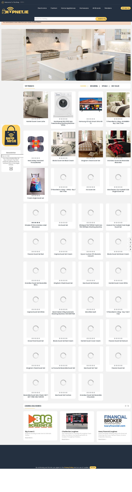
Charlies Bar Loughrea (70, 431)
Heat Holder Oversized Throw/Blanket (36, 161)
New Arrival (94, 86)
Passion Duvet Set (118, 368)
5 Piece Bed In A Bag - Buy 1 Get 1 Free (118, 313)
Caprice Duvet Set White (35, 312)
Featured (83, 86)
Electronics (42, 8)
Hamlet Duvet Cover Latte (35, 121)
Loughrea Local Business (33, 406)
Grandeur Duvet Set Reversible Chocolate (91, 396)
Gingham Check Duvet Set (90, 161)
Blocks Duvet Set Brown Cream (118, 254)
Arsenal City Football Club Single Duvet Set (118, 226)
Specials (105, 86)
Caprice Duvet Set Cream (63, 254)
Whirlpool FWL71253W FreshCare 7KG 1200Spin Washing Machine (90, 226)
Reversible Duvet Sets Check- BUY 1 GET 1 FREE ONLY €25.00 (35, 396)
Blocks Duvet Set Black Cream (63, 161)
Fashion (54, 8)
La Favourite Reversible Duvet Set (63, 368)
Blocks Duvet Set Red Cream (63, 341)
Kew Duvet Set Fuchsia (63, 395)
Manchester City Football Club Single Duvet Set (118, 190)
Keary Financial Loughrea (108, 431)
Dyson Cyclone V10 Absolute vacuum (91, 255)
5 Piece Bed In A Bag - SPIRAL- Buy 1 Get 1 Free (63, 190)
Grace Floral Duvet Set (36, 341)
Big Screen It (29, 431)
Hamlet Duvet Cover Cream (91, 341)
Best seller (115, 86)
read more (28, 438)
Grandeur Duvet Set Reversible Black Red (118, 161)
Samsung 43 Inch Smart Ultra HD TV (90, 122)
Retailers (108, 8)
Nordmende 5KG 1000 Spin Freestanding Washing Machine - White (63, 123)
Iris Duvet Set (90, 190)
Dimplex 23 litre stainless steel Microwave (35, 226)
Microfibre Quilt (90, 312)
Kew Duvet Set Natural (91, 283)
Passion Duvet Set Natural (118, 341)
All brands (97, 8)
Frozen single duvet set (35, 198)
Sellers (22, 2)
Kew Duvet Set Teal (90, 368)
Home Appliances (68, 8)
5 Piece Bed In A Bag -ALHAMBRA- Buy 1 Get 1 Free (118, 122)
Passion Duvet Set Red (36, 254)
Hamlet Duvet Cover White (118, 283)
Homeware (84, 8)
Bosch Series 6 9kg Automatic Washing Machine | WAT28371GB (63, 313)
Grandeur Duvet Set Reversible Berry (36, 284)
